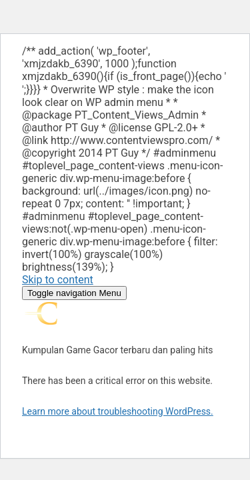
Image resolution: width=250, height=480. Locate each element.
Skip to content (57, 279)
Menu (74, 293)
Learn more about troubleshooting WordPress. (117, 411)
